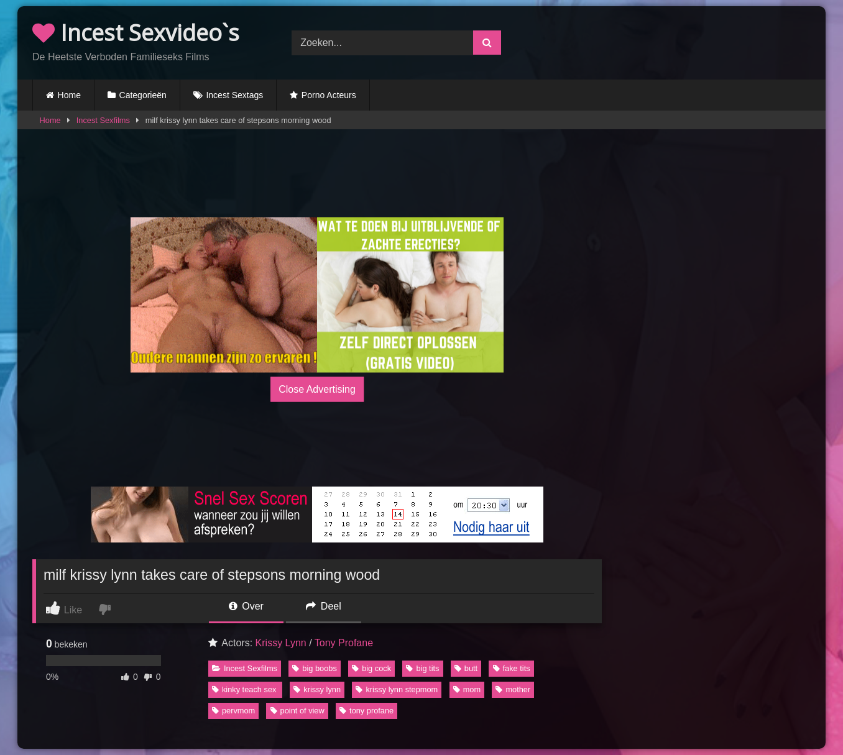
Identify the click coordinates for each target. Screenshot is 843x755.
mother (512, 689)
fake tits (511, 668)
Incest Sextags (234, 95)
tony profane (366, 710)
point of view (297, 710)
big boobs (314, 668)
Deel (323, 606)
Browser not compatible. (681, 41)
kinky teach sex (245, 689)
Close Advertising (317, 388)
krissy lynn (317, 689)
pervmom (233, 710)
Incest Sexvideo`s (135, 32)
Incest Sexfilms (103, 120)
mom (467, 689)
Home (69, 95)
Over (246, 606)
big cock (371, 668)
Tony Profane (344, 643)
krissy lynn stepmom (397, 689)
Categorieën (143, 95)
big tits (422, 668)
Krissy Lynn (281, 643)
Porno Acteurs (329, 95)
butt (465, 668)
